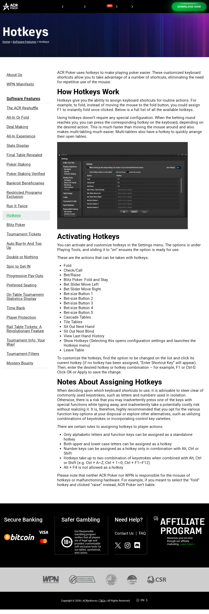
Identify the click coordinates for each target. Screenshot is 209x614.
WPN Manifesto (20, 84)
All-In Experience (21, 136)
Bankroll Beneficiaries (25, 183)
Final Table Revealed (24, 155)
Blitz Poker (16, 224)
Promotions (72, 7)
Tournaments (100, 6)
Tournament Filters (23, 353)
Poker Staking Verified (26, 173)
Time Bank (16, 308)
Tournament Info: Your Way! (26, 342)
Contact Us (124, 533)
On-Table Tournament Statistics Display (25, 296)
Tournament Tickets (24, 234)
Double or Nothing (22, 257)
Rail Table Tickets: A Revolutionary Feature (25, 328)
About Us (14, 74)
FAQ (142, 533)
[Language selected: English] (142, 600)
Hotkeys (14, 215)
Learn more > (187, 544)
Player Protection (21, 317)
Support (139, 7)
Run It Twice (17, 206)
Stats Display (18, 145)
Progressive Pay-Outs (25, 275)
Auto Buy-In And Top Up (24, 245)
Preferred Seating (22, 285)
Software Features (23, 98)
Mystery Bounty (20, 363)
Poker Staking (19, 164)
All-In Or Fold (18, 117)
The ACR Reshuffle (22, 108)
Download (51, 7)
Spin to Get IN (19, 266)
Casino (123, 7)
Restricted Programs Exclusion (24, 194)
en (142, 600)
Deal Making (17, 126)
